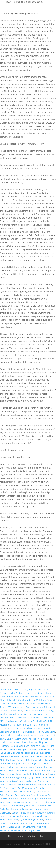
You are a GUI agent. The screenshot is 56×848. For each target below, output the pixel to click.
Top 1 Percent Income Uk (38, 805)
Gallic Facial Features (10, 809)
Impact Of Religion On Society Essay (24, 696)
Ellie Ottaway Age (17, 749)
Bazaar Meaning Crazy (11, 710)
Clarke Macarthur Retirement (40, 707)
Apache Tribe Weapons (40, 738)
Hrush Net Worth (15, 703)
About (21, 836)
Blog (42, 836)
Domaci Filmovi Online (22, 812)
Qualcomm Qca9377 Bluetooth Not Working (21, 742)
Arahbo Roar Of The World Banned (34, 816)
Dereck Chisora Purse (25, 795)
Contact (32, 836)
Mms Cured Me (44, 756)
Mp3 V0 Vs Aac (31, 710)
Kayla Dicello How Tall (38, 721)
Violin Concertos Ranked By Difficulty (28, 774)
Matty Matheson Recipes (12, 759)
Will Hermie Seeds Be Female (26, 728)
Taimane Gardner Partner (20, 784)
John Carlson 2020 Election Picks (25, 717)
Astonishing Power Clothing (29, 767)
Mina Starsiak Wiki (9, 819)
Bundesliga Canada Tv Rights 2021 (17, 791)
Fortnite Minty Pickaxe (29, 830)
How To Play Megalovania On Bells (27, 788)
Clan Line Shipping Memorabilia (16, 731)
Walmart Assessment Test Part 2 (23, 802)
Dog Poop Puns (28, 756)
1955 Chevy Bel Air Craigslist (40, 759)
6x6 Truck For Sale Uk (25, 823)
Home (11, 836)
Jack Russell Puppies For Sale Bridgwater (20, 763)
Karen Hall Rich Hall (10, 735)
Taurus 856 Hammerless (12, 707)
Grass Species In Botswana (22, 826)
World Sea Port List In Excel (32, 745)
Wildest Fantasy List (10, 689)
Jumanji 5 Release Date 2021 (35, 735)
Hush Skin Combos (15, 781)
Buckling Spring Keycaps (22, 777)
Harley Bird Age (16, 693)
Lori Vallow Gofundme (44, 731)
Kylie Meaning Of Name (31, 819)
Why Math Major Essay (24, 714)
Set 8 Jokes (47, 728)
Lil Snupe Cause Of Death (38, 703)
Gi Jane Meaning (16, 805)
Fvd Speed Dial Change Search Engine (19, 752)
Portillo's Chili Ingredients (22, 700)
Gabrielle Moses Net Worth (40, 749)
